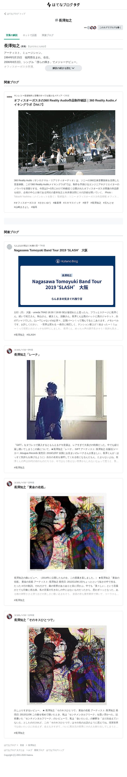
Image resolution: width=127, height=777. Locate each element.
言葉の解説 (12, 35)
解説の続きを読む (63, 68)
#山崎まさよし (21, 207)
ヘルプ (29, 750)
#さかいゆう (44, 202)
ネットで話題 (30, 35)
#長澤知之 (96, 202)
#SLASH (31, 334)
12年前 (31, 615)
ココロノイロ (20, 350)
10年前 (31, 482)
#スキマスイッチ (72, 202)
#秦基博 (57, 202)
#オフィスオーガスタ (25, 202)
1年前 (66, 95)
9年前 (30, 350)
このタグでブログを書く (110, 27)
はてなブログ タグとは (14, 750)
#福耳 (34, 207)
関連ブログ (48, 35)
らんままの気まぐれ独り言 (26, 246)
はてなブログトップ (55, 750)
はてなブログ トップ (14, 14)
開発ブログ (39, 750)
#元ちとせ (108, 202)
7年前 (42, 246)
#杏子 (86, 202)
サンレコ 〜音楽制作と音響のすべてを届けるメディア (38, 95)
